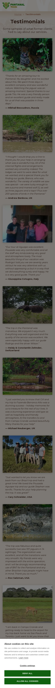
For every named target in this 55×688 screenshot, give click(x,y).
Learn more (23, 658)
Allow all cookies (27, 681)
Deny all (27, 673)
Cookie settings (27, 666)
